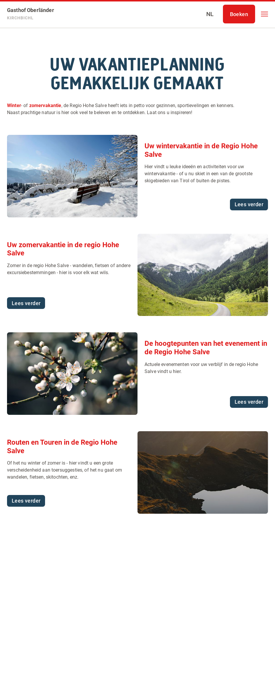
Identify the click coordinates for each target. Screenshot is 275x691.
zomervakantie (45, 105)
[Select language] (210, 14)
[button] (264, 14)
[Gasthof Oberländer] (30, 14)
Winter (14, 105)
